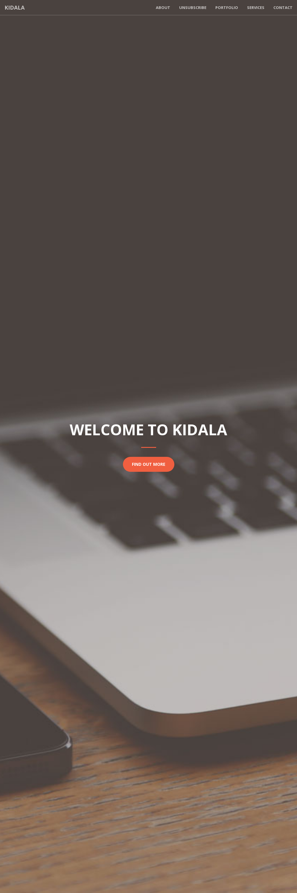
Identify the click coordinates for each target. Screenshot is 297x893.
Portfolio (226, 7)
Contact (283, 7)
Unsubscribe (192, 7)
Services (255, 7)
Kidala (14, 7)
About (163, 7)
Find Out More (148, 464)
